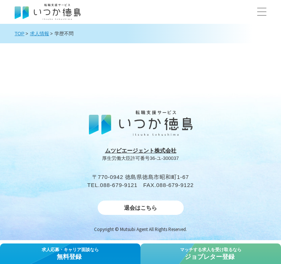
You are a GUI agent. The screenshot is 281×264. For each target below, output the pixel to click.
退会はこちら (140, 208)
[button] (261, 12)
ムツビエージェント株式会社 (140, 150)
